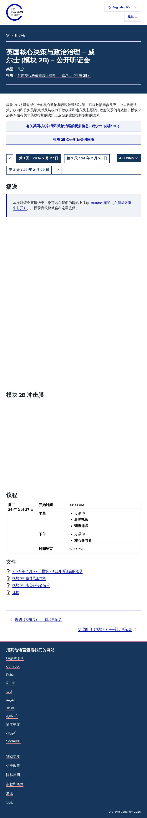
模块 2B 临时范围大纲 (29, 578)
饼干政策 (13, 766)
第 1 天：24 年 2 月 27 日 (38, 158)
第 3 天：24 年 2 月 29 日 (29, 170)
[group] (73, 528)
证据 (15, 592)
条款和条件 (14, 784)
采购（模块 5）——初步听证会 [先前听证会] (38, 619)
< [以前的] (10, 158)
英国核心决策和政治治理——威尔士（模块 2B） (54, 75)
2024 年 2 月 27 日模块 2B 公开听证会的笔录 (47, 571)
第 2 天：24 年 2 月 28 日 (87, 158)
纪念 (9, 802)
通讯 (9, 793)
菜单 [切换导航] (133, 17)
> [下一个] (58, 170)
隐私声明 (13, 775)
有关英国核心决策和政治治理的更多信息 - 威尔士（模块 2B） (73, 126)
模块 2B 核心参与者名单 (31, 585)
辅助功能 (13, 756)
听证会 (20, 35)
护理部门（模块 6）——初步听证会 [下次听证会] (105, 629)
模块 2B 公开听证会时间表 (73, 139)
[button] (122, 7)
